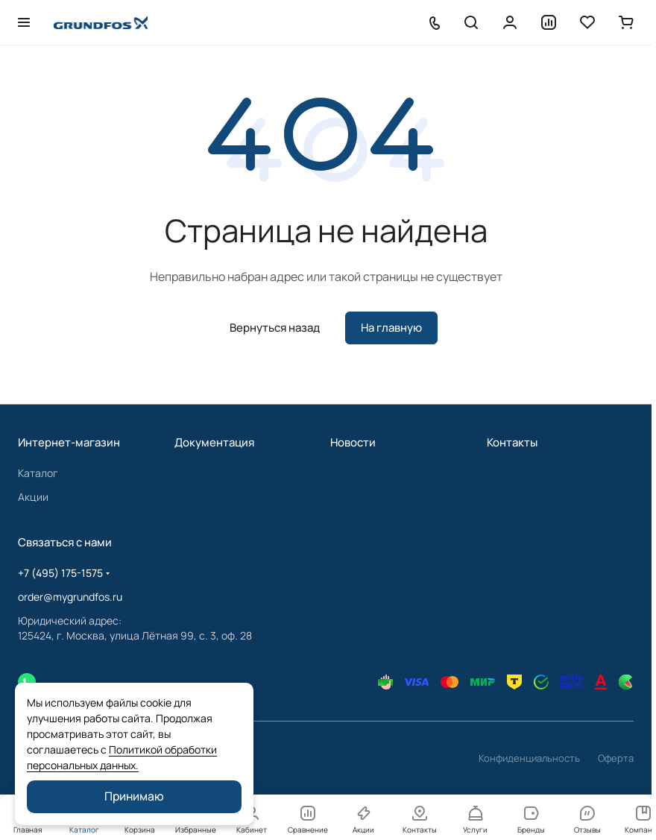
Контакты (512, 442)
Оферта (616, 758)
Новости (353, 442)
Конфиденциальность (529, 758)
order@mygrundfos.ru (70, 597)
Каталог (38, 473)
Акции (33, 497)
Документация (214, 442)
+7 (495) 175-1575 (60, 573)
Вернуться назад (275, 327)
